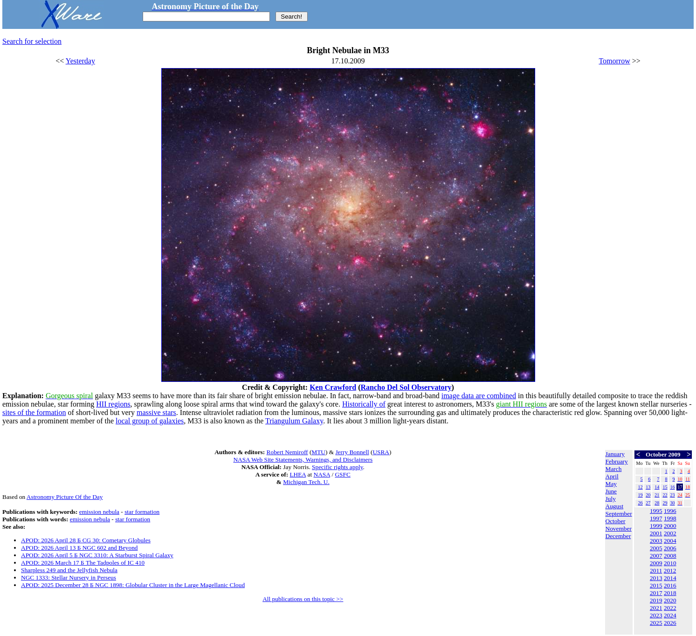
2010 (670, 563)
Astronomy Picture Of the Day (65, 496)
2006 (670, 548)
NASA (322, 474)
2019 (656, 600)
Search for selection (32, 41)
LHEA (297, 474)
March (614, 468)
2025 (656, 622)
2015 (656, 585)
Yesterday (80, 61)
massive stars (156, 412)
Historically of (364, 404)
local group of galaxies (150, 421)
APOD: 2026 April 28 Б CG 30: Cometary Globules (86, 540)
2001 (656, 533)
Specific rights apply (337, 466)
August (615, 506)
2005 (656, 548)
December (618, 535)
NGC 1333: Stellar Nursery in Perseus (68, 577)
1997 (656, 518)
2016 (670, 585)
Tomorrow (614, 61)
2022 (670, 607)
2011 (656, 570)
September (619, 513)
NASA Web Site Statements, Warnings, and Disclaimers (302, 459)
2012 (670, 570)
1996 (670, 510)
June (611, 491)
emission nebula (99, 511)
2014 (670, 577)
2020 (670, 600)
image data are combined (478, 396)
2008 (670, 555)
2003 (656, 540)
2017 (656, 592)
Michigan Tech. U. (306, 481)
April (612, 476)
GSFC (342, 474)
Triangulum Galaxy (294, 421)
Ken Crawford (333, 387)
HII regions (113, 404)
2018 (670, 592)
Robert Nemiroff (287, 452)
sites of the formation (34, 412)
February (617, 461)
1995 (656, 510)
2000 (670, 525)
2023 (656, 615)
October (616, 521)
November (619, 528)
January (615, 453)
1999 (656, 525)
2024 (670, 615)
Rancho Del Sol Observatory (405, 387)
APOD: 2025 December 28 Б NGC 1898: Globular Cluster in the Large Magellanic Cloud (133, 584)
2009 (656, 563)
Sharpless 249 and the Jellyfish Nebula (69, 570)
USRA (380, 452)
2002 (670, 533)
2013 (656, 577)
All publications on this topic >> (302, 598)
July (611, 498)
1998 (670, 518)
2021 (656, 607)
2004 (670, 540)
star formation (141, 511)
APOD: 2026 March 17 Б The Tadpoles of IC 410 (83, 562)
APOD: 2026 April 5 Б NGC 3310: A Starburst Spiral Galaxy (97, 555)
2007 (656, 555)
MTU (318, 452)
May (611, 483)
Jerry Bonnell (352, 452)
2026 (670, 622)
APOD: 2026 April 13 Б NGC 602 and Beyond (79, 547)
